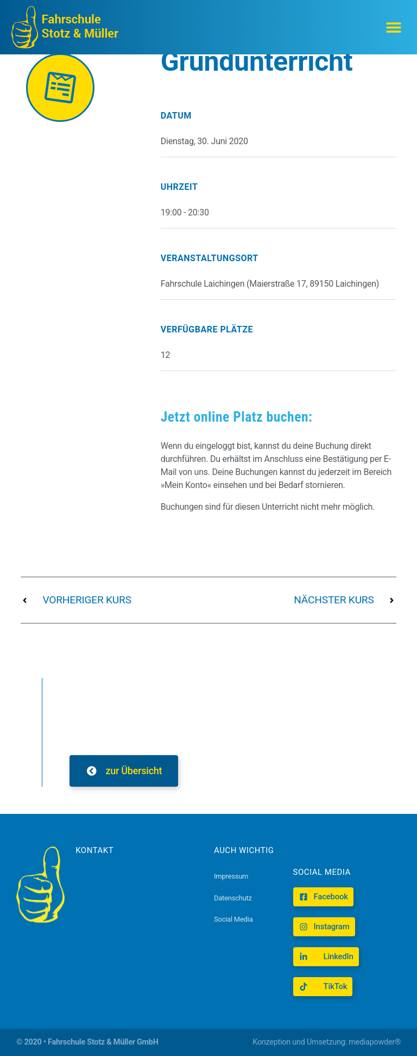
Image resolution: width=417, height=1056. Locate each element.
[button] (394, 27)
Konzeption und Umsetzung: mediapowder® (326, 1042)
